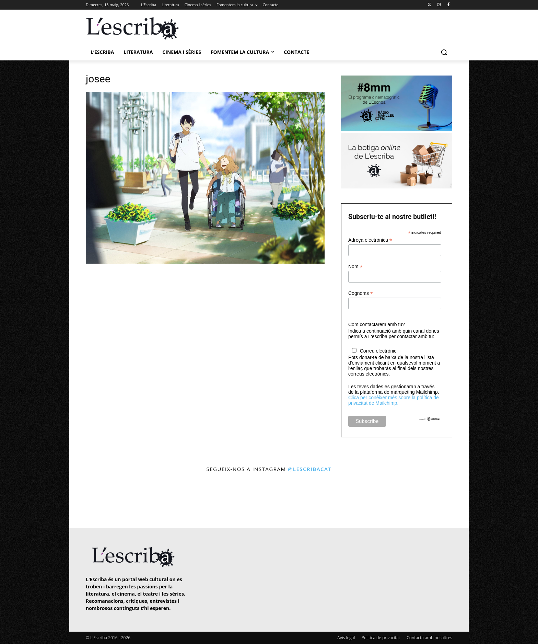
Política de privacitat (381, 638)
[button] (444, 52)
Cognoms (360, 293)
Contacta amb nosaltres (429, 638)
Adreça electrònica (370, 240)
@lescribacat (310, 468)
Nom (355, 266)
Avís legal (346, 638)
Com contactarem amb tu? (376, 324)
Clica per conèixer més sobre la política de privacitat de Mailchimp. (393, 400)
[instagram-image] (92, 501)
